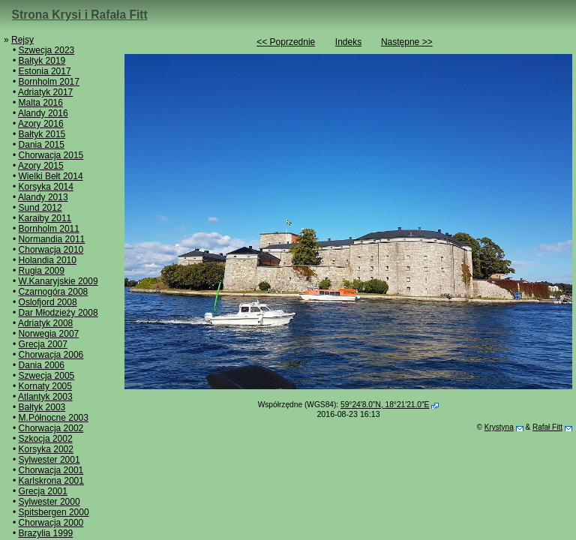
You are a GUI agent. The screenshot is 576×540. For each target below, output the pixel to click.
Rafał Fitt (547, 427)
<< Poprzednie (285, 42)
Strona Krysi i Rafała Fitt (80, 14)
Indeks (348, 42)
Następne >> (407, 42)
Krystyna (499, 427)
